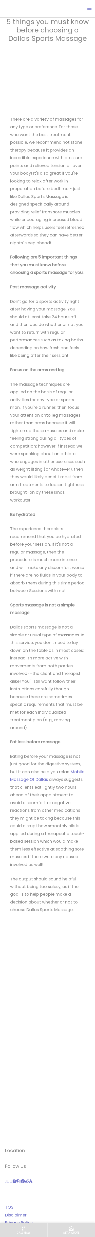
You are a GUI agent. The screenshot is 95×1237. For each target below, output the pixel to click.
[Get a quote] (71, 1230)
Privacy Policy (19, 1223)
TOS (9, 1207)
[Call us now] (23, 1230)
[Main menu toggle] (89, 8)
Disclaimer (16, 1215)
